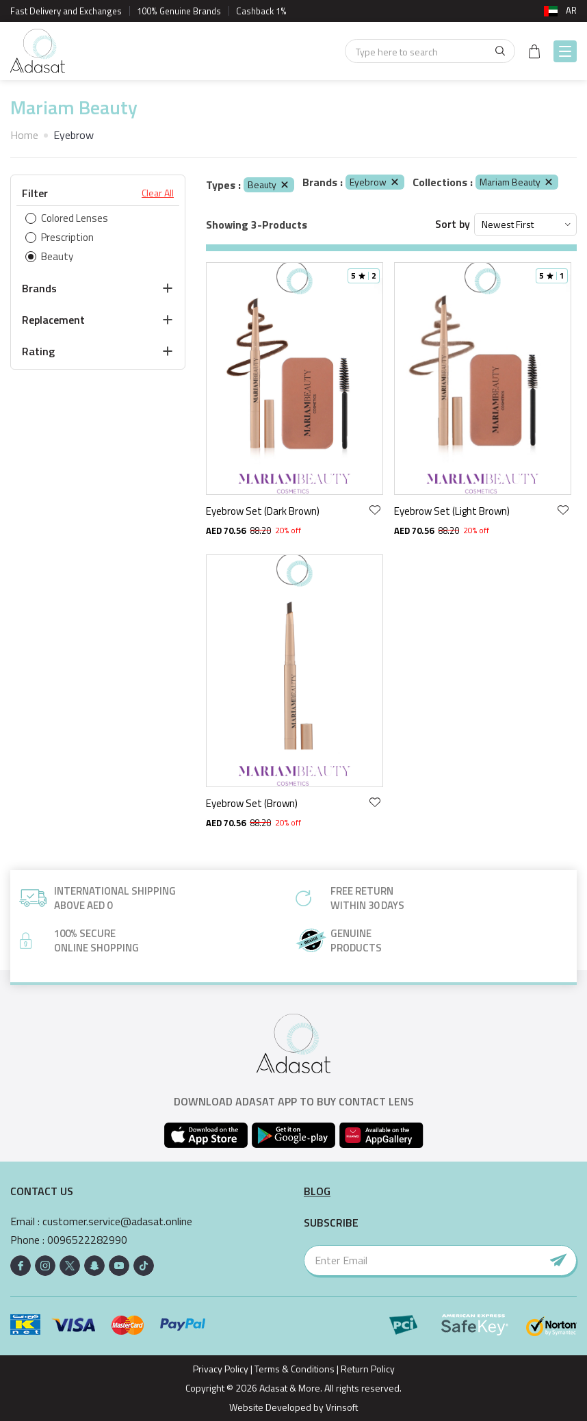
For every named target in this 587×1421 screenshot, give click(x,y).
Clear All (158, 193)
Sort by (452, 224)
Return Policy (368, 1368)
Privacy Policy (220, 1368)
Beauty (269, 184)
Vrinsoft (341, 1407)
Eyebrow (375, 182)
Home (24, 135)
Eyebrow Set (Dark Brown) (262, 511)
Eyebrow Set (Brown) (252, 803)
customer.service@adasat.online (117, 1221)
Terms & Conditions (295, 1368)
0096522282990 (87, 1240)
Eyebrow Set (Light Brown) (452, 511)
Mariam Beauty (517, 182)
